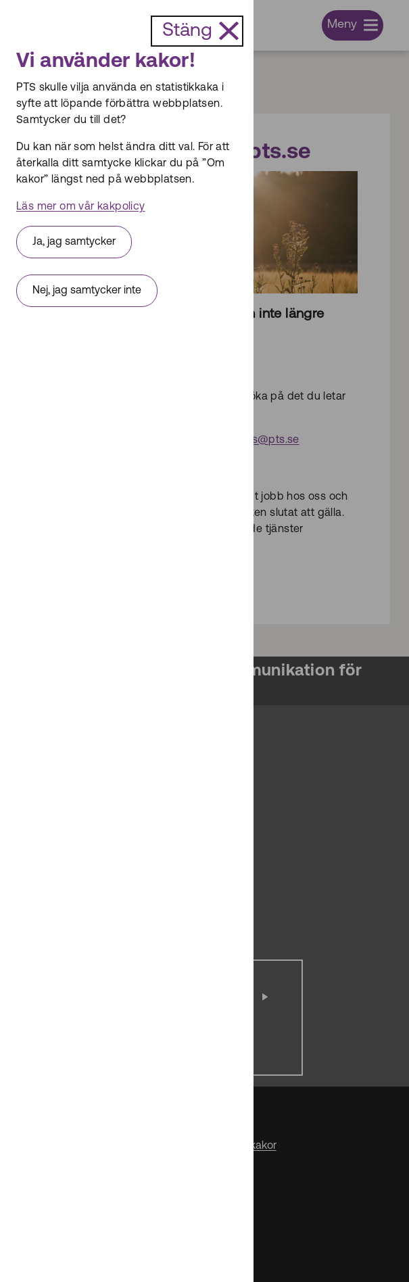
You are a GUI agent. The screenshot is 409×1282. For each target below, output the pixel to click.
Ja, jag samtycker (74, 242)
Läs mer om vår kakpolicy (80, 206)
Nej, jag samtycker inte (86, 290)
